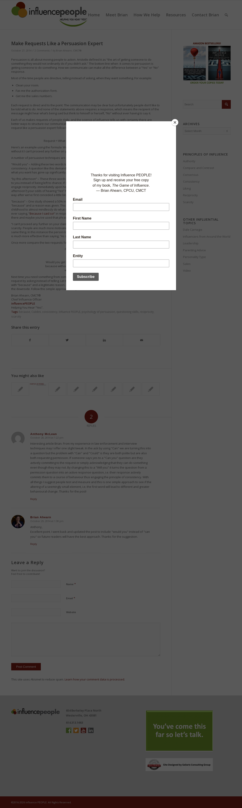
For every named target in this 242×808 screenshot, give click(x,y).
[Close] (175, 122)
